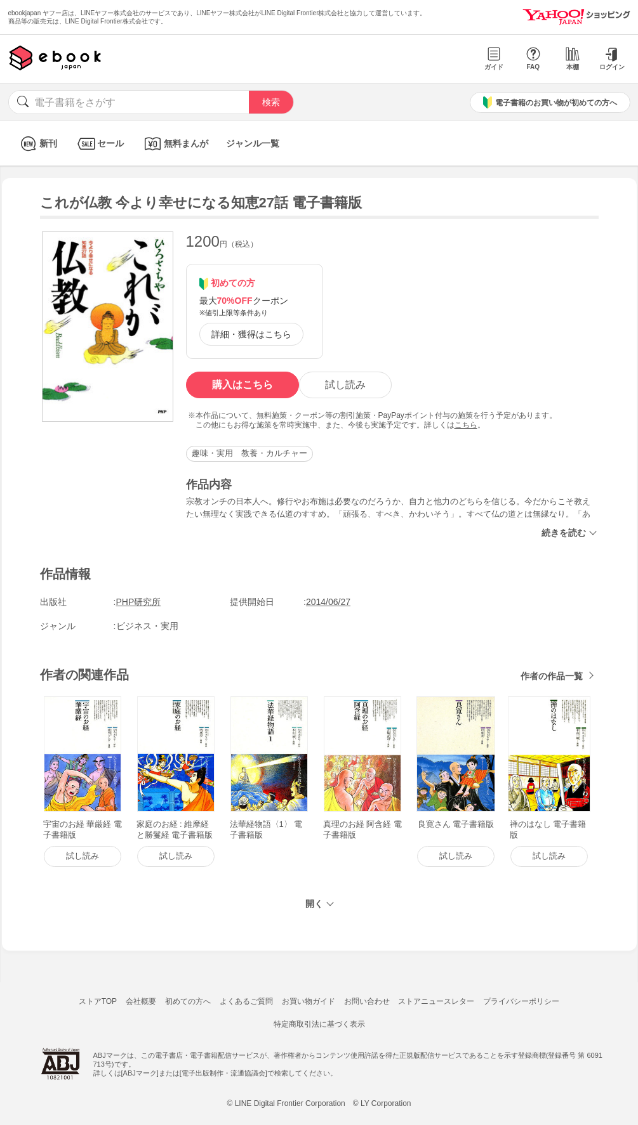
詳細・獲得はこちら (251, 334)
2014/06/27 (328, 602)
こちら (466, 424)
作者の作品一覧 (552, 676)
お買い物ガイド (308, 1001)
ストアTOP (98, 1001)
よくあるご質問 (246, 1001)
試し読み (345, 384)
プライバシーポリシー (521, 1001)
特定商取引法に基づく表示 (319, 1024)
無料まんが (175, 144)
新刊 (37, 144)
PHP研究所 (138, 602)
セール (99, 144)
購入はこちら (242, 384)
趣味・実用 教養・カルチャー (249, 453)
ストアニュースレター (436, 1001)
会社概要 (141, 1001)
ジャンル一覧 (252, 143)
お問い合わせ (367, 1001)
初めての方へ (188, 1001)
